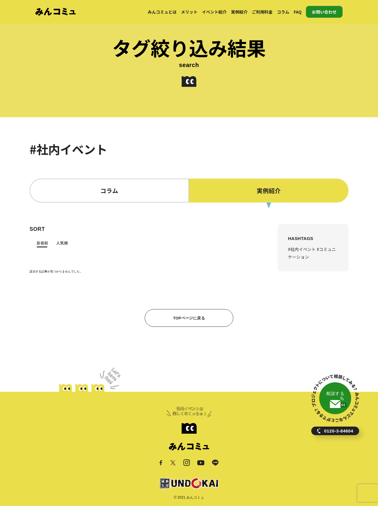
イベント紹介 (214, 12)
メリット (189, 12)
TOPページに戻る (189, 318)
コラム (283, 12)
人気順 (62, 243)
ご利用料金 (262, 12)
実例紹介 (239, 12)
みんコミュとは (162, 12)
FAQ (298, 12)
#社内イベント (302, 249)
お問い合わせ (324, 12)
